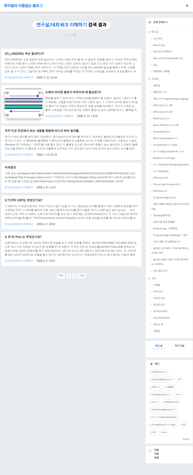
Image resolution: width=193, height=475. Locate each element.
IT (180, 379)
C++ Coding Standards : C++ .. (169, 151)
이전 (61, 275)
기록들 (156, 285)
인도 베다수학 (160, 271)
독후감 (156, 85)
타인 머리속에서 (161, 318)
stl (154, 432)
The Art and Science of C (167, 184)
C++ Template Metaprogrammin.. (171, 164)
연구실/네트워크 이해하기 (19, 77)
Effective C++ (159, 372)
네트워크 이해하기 (162, 51)
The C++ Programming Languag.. (171, 98)
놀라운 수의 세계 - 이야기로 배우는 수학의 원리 (170, 251)
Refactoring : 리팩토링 (165, 228)
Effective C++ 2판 (162, 105)
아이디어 (157, 291)
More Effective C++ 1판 (166, 125)
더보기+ (186, 439)
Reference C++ (161, 118)
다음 (82, 275)
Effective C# (160, 191)
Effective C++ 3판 (162, 112)
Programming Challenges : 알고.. (171, 235)
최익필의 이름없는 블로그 (23, 6)
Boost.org (159, 45)
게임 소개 (158, 324)
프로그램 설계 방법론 (164, 222)
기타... (154, 278)
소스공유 (157, 38)
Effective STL (160, 178)
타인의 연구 (159, 305)
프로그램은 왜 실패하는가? (166, 242)
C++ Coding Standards (165, 417)
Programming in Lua (164, 197)
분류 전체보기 (160, 22)
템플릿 (171, 387)
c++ (179, 395)
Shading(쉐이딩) (162, 215)
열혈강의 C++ (160, 92)
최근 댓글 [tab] (179, 346)
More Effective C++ (162, 379)
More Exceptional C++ (165, 138)
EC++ (155, 402)
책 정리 (155, 79)
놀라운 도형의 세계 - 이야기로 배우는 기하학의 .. (170, 262)
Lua (164, 432)
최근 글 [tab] (158, 346)
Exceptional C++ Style (165, 145)
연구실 (154, 32)
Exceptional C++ (162, 131)
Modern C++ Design (164, 158)
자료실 (156, 331)
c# (184, 425)
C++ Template (161, 171)
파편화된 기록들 (161, 71)
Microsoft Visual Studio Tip (168, 58)
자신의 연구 (159, 298)
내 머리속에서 (160, 311)
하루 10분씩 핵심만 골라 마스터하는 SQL (170, 206)
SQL (155, 65)
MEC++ (156, 387)
